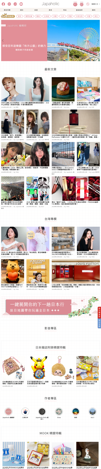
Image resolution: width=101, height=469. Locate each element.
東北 (96, 16)
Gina (67, 107)
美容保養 (7, 10)
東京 (19, 16)
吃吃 (17, 107)
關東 (38, 16)
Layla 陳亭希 (20, 140)
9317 (42, 206)
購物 (93, 10)
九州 (62, 16)
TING (67, 140)
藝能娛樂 (79, 10)
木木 (92, 107)
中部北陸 (79, 16)
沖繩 (55, 16)
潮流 (21, 10)
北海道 (46, 16)
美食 (50, 10)
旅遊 (36, 10)
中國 (88, 16)
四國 (70, 16)
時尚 (65, 10)
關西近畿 (29, 16)
